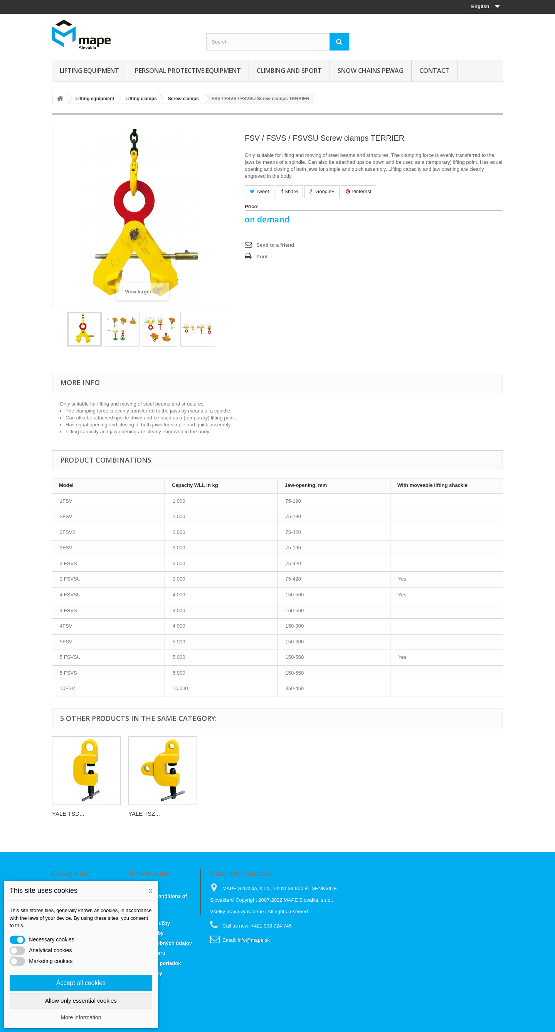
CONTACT (434, 70)
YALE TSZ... (373, 813)
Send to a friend (275, 245)
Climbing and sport (289, 70)
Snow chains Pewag (371, 70)
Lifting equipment (89, 70)
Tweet (259, 191)
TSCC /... (64, 813)
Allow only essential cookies (81, 1000)
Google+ (322, 191)
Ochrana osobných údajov (160, 943)
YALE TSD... (297, 813)
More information (81, 1017)
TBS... (136, 813)
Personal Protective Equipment (188, 70)
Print (262, 256)
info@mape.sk (254, 940)
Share (289, 191)
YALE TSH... (221, 813)
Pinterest (358, 191)
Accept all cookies (81, 983)
